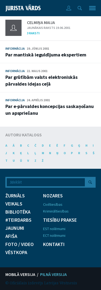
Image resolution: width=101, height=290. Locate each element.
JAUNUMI (14, 228)
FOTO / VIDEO (19, 244)
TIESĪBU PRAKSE (60, 220)
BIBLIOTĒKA (17, 212)
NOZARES (53, 195)
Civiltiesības (52, 204)
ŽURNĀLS (15, 195)
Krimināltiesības (56, 211)
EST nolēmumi (54, 228)
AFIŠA (11, 236)
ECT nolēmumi (54, 235)
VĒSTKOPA (16, 252)
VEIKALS (13, 204)
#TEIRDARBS (18, 220)
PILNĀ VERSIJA (53, 274)
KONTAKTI (54, 244)
